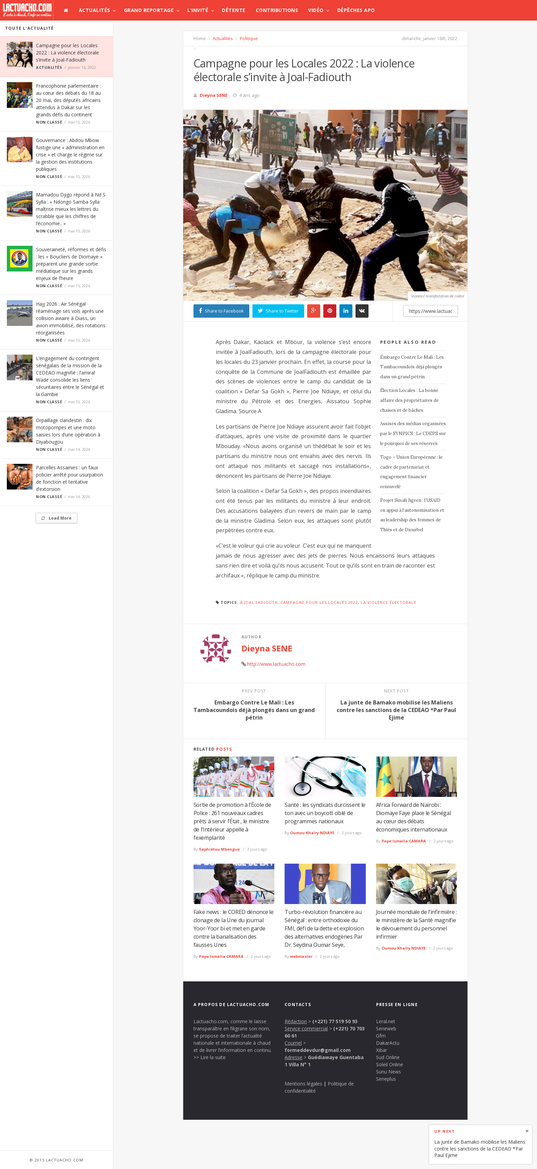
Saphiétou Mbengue (219, 849)
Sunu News (388, 1071)
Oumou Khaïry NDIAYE (312, 832)
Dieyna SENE (213, 95)
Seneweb (386, 1028)
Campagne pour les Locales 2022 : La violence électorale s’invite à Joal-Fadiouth (67, 52)
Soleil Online (389, 1064)
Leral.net (385, 1021)
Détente (234, 10)
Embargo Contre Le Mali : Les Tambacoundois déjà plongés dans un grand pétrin (412, 367)
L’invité (197, 10)
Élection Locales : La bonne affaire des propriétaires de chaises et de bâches (409, 400)
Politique (248, 38)
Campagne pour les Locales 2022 (319, 602)
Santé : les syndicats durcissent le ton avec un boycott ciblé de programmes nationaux (325, 813)
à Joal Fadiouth (259, 602)
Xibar (381, 1050)
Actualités (94, 10)
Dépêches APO (356, 10)
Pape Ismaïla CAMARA (404, 840)
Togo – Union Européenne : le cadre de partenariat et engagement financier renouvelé (411, 472)
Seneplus (386, 1079)
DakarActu (387, 1043)
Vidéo (316, 10)
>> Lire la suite (209, 1057)
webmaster (301, 956)
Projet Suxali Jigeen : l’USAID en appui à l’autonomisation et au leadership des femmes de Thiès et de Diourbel (412, 515)
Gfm (381, 1035)
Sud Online (388, 1057)
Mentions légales (303, 1083)
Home (199, 38)
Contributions (277, 10)
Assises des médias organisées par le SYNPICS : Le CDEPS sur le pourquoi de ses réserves (413, 433)
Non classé (49, 122)
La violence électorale (388, 602)
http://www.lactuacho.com (276, 664)
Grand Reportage (149, 10)
